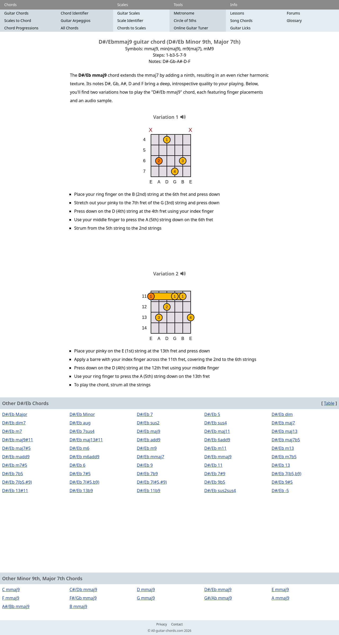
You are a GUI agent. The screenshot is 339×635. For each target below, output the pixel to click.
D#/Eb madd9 (16, 457)
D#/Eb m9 (147, 448)
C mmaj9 (11, 589)
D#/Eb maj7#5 (16, 448)
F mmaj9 (10, 598)
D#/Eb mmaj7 (150, 457)
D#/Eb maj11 (217, 431)
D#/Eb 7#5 (80, 474)
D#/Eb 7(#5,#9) (152, 482)
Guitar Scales (128, 13)
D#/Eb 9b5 (214, 482)
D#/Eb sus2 (148, 423)
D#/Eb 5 (212, 414)
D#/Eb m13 (283, 448)
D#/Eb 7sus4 (81, 431)
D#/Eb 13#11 (15, 490)
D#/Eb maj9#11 (17, 440)
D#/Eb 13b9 (81, 490)
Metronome (184, 13)
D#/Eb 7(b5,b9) (286, 474)
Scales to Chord (17, 20)
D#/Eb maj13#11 (86, 440)
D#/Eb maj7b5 (286, 440)
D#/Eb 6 (77, 465)
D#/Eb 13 (281, 465)
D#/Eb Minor (82, 414)
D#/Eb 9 (145, 465)
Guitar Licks (240, 27)
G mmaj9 (146, 598)
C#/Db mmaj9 (83, 589)
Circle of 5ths (185, 20)
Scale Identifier (130, 20)
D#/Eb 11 (213, 465)
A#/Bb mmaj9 (15, 606)
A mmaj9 (280, 598)
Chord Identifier (74, 13)
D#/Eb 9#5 (282, 482)
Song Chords (241, 20)
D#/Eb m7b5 (284, 457)
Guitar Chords (16, 13)
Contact (176, 624)
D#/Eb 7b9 (147, 474)
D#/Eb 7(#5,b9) (84, 482)
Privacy (161, 624)
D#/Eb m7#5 (14, 465)
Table (329, 403)
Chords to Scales (131, 27)
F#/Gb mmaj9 (82, 598)
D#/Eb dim (282, 414)
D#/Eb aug (80, 423)
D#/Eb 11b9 (148, 490)
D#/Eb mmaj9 (217, 457)
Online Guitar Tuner (191, 27)
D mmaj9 (146, 589)
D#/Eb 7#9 (214, 474)
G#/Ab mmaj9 (218, 598)
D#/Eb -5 (280, 490)
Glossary (294, 20)
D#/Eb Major (14, 414)
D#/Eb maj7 (283, 423)
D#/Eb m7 (12, 431)
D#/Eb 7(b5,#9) (17, 482)
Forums (293, 13)
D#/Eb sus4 (215, 423)
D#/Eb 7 (145, 414)
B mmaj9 (78, 606)
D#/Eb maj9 (148, 431)
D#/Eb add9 (148, 440)
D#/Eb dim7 (14, 423)
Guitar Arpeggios (75, 20)
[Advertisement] (169, 253)
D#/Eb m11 (215, 448)
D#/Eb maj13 (284, 431)
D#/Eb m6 (79, 448)
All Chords (69, 27)
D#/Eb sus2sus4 (220, 490)
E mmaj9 (280, 589)
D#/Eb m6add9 (84, 457)
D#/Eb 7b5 (12, 474)
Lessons (237, 13)
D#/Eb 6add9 (217, 440)
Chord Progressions (21, 27)
